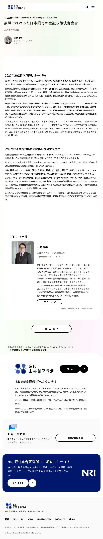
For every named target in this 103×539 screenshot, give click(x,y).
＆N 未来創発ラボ (15, 347)
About (70, 369)
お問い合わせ (74, 437)
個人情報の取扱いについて (50, 527)
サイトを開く (18, 483)
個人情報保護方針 (33, 527)
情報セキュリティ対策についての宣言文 (75, 527)
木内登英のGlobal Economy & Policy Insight (53, 347)
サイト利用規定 (19, 527)
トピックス (60, 519)
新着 (7, 519)
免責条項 (8, 527)
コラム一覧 (50, 328)
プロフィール (48, 302)
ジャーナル (18, 519)
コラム (28, 347)
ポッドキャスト (44, 519)
